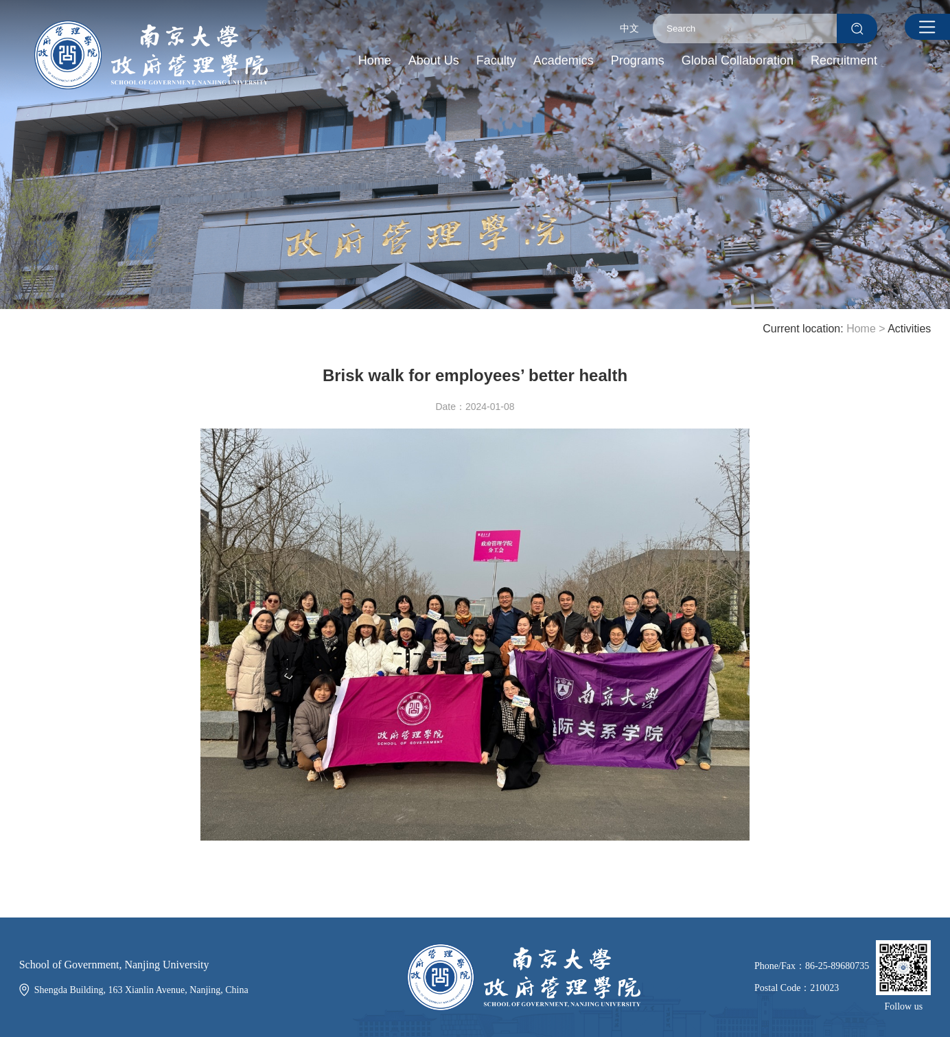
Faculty (496, 60)
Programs (637, 60)
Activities (909, 328)
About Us (433, 60)
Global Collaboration (737, 60)
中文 (629, 28)
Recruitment (844, 60)
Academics (563, 60)
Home (374, 60)
